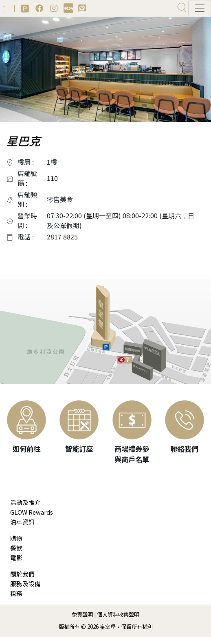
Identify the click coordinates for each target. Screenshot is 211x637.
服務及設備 (25, 583)
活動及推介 (25, 502)
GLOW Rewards (31, 512)
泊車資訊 (22, 521)
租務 (16, 593)
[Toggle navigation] (199, 8)
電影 (16, 557)
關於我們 (22, 574)
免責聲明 (82, 614)
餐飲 (16, 548)
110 (52, 178)
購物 (16, 538)
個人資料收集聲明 (118, 614)
